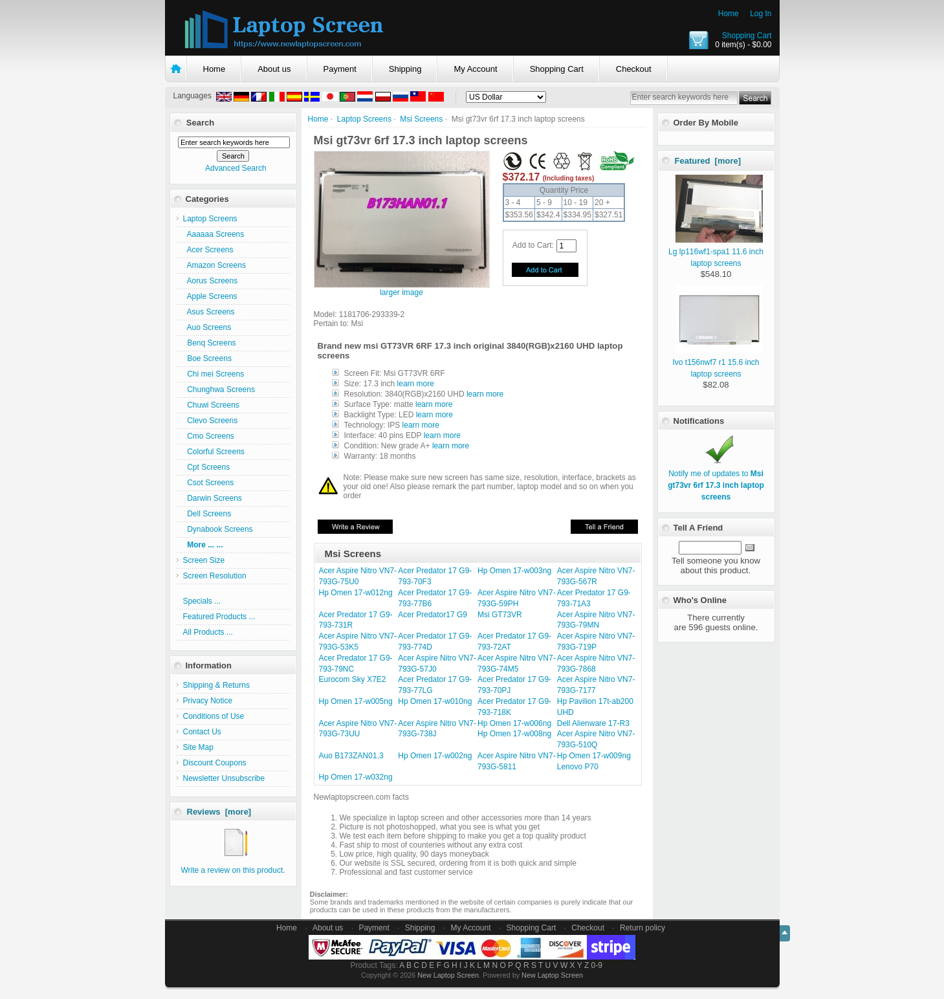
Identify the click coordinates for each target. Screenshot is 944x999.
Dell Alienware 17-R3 (593, 723)
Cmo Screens (208, 436)
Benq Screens (209, 342)
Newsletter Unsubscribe (224, 778)
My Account (475, 69)
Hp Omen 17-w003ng (514, 570)
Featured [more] (708, 161)
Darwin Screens (212, 498)
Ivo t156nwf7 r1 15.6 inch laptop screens (717, 362)
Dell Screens (207, 513)
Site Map (198, 747)
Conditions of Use (214, 716)
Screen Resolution (215, 575)
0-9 (596, 965)
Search (200, 122)
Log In (760, 13)
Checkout (634, 69)
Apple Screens (210, 296)
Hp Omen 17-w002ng (435, 755)
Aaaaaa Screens (214, 234)
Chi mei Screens (214, 374)
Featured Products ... (219, 616)
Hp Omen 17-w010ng (435, 701)
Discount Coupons (215, 762)
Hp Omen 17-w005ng (356, 701)
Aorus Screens (210, 280)
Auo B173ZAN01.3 (351, 755)
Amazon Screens (214, 265)
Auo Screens (207, 327)
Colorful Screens (214, 451)
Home (728, 13)
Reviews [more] (219, 812)
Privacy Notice (208, 700)
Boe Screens (207, 358)
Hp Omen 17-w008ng (514, 733)
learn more (415, 383)
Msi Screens (421, 119)
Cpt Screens (206, 467)
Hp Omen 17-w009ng (594, 755)
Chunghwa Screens (219, 389)
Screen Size (204, 560)
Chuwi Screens (211, 405)
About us (274, 69)
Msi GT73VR (499, 614)
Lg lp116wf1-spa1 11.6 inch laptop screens (715, 252)
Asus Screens (209, 311)
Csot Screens (208, 482)
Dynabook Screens (218, 529)
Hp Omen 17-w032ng (356, 777)
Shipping (405, 69)
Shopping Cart (747, 35)
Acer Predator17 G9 (432, 614)
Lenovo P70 (577, 766)
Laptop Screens (364, 119)
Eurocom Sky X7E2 (352, 679)
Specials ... (202, 601)
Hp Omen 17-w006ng (514, 723)
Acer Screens (208, 249)
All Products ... (208, 632)
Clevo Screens (210, 420)
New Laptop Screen (448, 975)
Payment (340, 69)
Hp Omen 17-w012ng (356, 592)
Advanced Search (236, 168)
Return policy (642, 927)
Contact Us (202, 731)
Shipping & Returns (216, 685)
